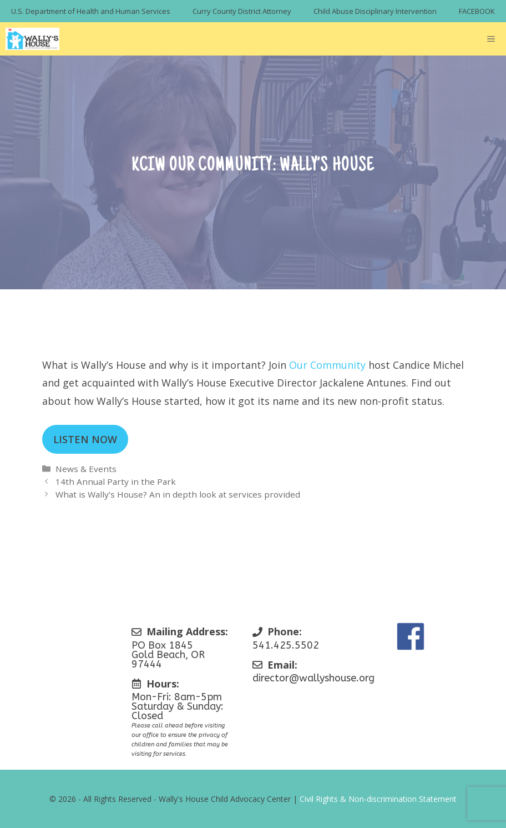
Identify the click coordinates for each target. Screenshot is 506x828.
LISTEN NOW (85, 439)
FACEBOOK (477, 11)
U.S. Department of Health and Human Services (90, 11)
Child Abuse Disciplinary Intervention (375, 11)
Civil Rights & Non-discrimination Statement (378, 799)
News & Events (86, 468)
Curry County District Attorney (242, 11)
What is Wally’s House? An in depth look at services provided (177, 494)
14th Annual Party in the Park (115, 481)
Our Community (327, 365)
